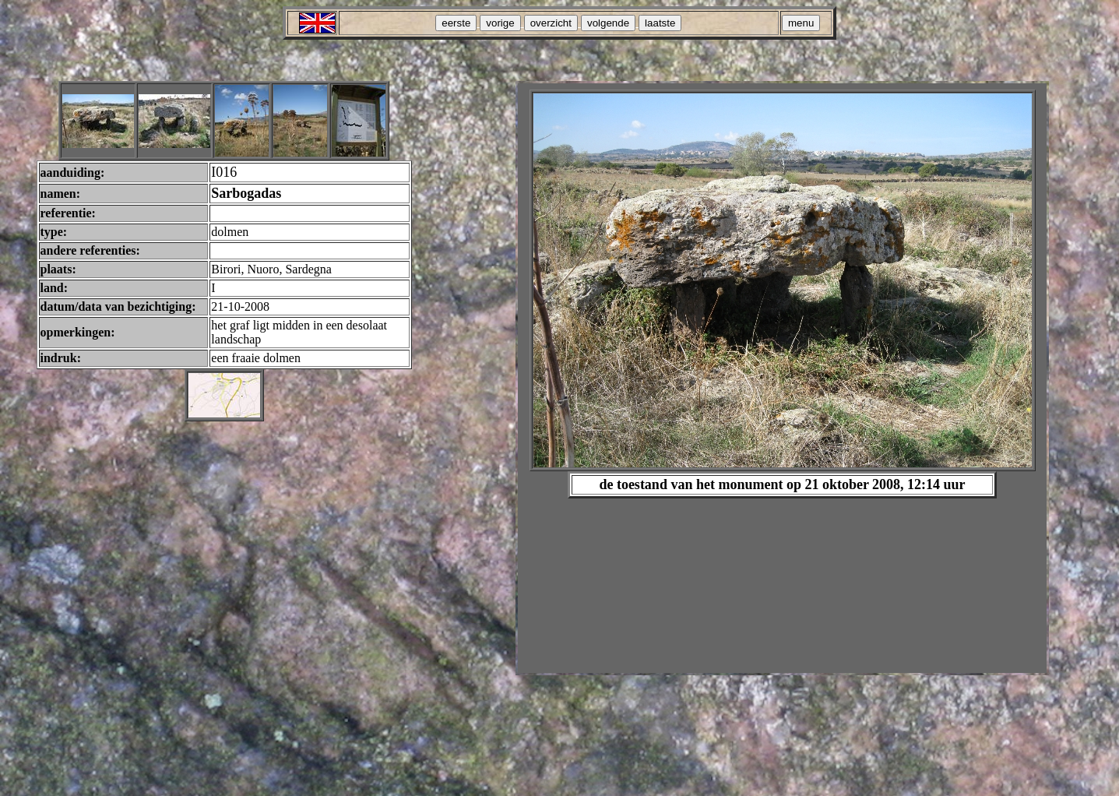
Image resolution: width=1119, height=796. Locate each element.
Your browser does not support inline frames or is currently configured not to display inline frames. (782, 378)
